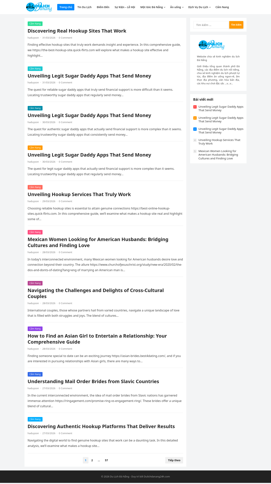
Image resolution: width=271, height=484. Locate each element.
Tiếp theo (173, 461)
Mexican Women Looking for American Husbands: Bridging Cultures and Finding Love (98, 243)
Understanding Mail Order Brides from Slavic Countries (94, 382)
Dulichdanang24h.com (157, 477)
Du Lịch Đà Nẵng (119, 477)
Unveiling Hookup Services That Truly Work (80, 195)
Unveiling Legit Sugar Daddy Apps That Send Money (90, 76)
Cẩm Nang (35, 24)
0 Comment (66, 38)
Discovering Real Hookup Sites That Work (77, 31)
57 (106, 461)
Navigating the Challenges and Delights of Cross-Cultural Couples (96, 294)
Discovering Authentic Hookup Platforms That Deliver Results (102, 427)
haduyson (34, 38)
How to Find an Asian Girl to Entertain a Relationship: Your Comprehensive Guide (97, 339)
